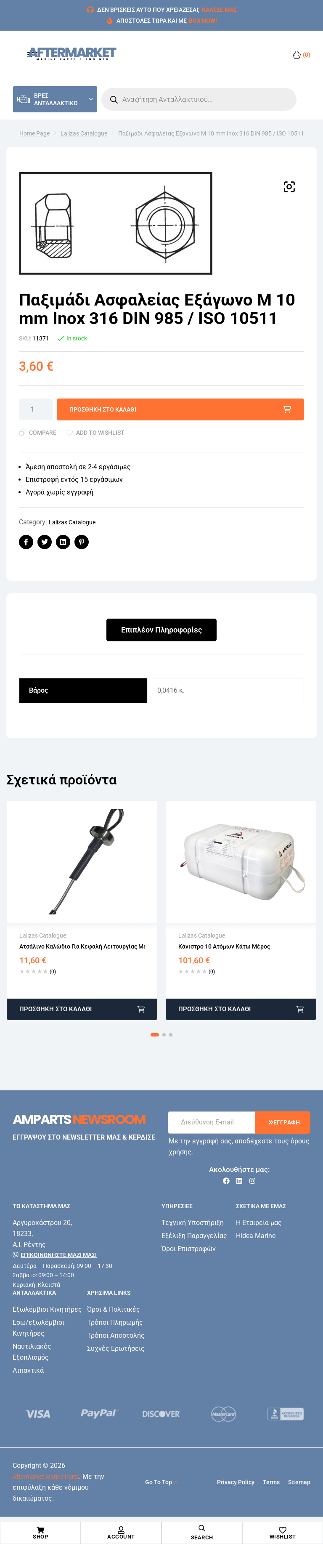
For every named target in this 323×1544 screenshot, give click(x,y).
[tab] (161, 630)
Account (121, 1536)
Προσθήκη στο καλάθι (102, 409)
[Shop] (40, 1530)
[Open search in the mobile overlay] (199, 99)
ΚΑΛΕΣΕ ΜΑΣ (219, 9)
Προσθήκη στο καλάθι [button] (55, 1009)
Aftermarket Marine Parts (46, 1476)
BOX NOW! (203, 20)
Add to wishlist (100, 432)
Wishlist (283, 1536)
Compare (42, 432)
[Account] (121, 1530)
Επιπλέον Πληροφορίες (161, 629)
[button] (289, 187)
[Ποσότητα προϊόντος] (36, 409)
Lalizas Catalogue (84, 133)
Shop (40, 1536)
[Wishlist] (282, 1530)
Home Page (34, 133)
